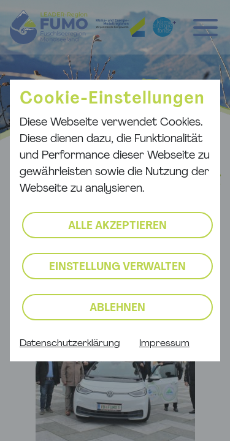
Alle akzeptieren (117, 226)
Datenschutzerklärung (70, 344)
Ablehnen (117, 308)
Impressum (164, 344)
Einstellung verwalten (117, 267)
